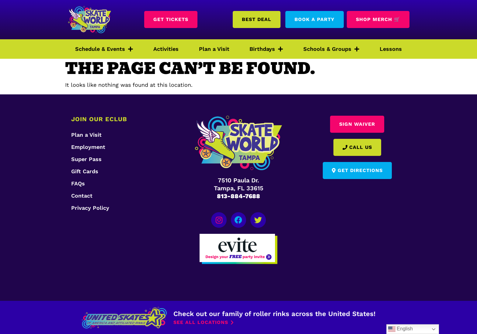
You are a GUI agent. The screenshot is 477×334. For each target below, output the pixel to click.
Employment (88, 147)
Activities (166, 49)
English (400, 329)
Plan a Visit (214, 49)
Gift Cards (84, 171)
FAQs (78, 183)
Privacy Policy (90, 208)
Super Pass (86, 159)
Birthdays (266, 49)
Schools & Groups (331, 49)
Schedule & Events (104, 49)
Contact (81, 195)
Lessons (391, 49)
